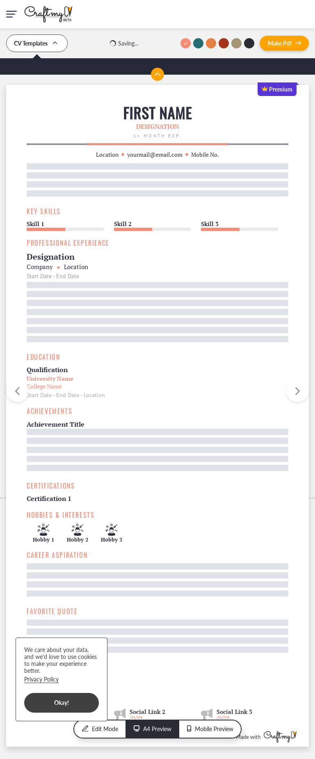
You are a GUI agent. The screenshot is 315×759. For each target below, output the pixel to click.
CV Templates (37, 43)
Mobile (210, 728)
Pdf (284, 43)
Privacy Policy (41, 679)
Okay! (61, 702)
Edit (100, 728)
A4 (152, 728)
